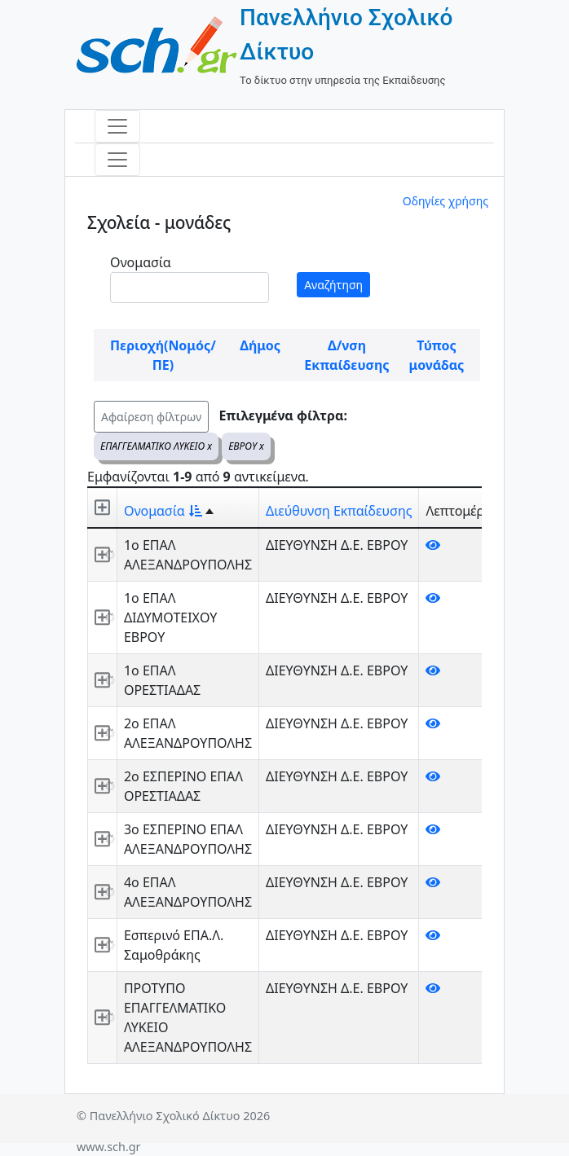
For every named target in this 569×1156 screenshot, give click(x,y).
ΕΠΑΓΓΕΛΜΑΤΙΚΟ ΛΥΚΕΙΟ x (156, 446)
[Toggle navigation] (117, 126)
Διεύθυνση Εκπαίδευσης (339, 511)
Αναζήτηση (333, 284)
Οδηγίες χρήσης (445, 201)
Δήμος (260, 345)
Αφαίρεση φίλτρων (151, 416)
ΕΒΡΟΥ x (246, 446)
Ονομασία (140, 262)
